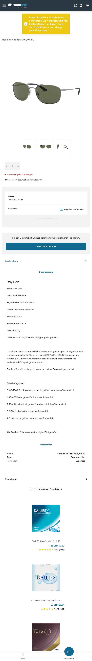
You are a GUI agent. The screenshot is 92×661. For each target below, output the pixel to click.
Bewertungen (46, 479)
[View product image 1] (28, 146)
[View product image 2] (45, 146)
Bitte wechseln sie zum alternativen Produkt (23, 180)
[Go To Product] (46, 516)
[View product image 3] (62, 146)
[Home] (23, 654)
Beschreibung (46, 260)
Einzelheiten (46, 444)
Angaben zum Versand (72, 209)
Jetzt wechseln (46, 246)
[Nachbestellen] (69, 651)
